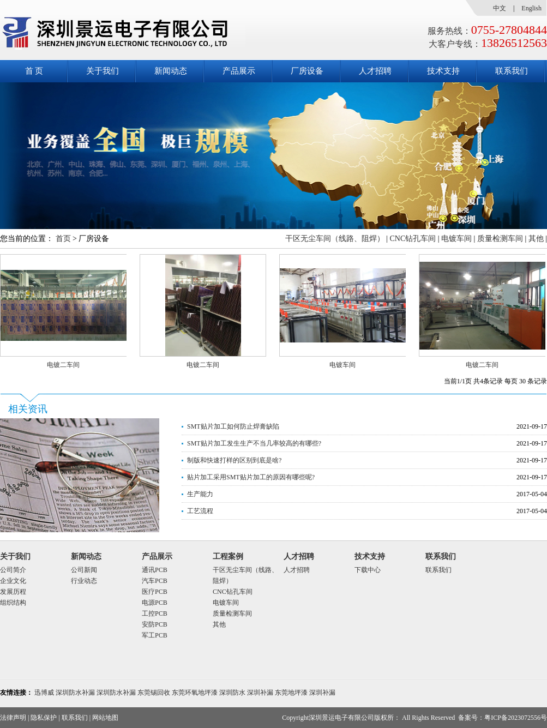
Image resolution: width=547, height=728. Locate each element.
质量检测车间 (500, 238)
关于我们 (102, 71)
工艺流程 (200, 511)
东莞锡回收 (153, 692)
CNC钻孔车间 (412, 238)
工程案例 (228, 556)
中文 (499, 8)
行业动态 (84, 581)
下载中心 (367, 570)
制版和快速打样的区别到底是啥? (234, 460)
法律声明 (13, 717)
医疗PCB (154, 591)
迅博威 (44, 692)
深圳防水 (232, 692)
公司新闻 (84, 570)
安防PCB (154, 624)
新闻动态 (170, 71)
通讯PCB (154, 570)
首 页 (34, 71)
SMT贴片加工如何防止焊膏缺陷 (233, 426)
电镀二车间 (63, 365)
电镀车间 (456, 238)
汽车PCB (154, 581)
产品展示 (239, 71)
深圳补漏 (260, 692)
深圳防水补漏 (75, 692)
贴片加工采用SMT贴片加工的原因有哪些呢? (251, 477)
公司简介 (13, 570)
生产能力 (200, 494)
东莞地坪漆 (291, 692)
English (531, 8)
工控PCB (154, 613)
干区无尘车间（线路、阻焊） (334, 238)
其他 (536, 238)
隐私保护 (44, 717)
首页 (63, 238)
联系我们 (511, 71)
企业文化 (13, 581)
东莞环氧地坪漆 (195, 692)
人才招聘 (375, 71)
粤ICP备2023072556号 (515, 717)
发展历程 (13, 591)
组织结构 (13, 602)
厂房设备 (307, 71)
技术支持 (443, 71)
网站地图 (105, 717)
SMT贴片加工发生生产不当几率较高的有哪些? (254, 443)
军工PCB (154, 635)
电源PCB (154, 602)
